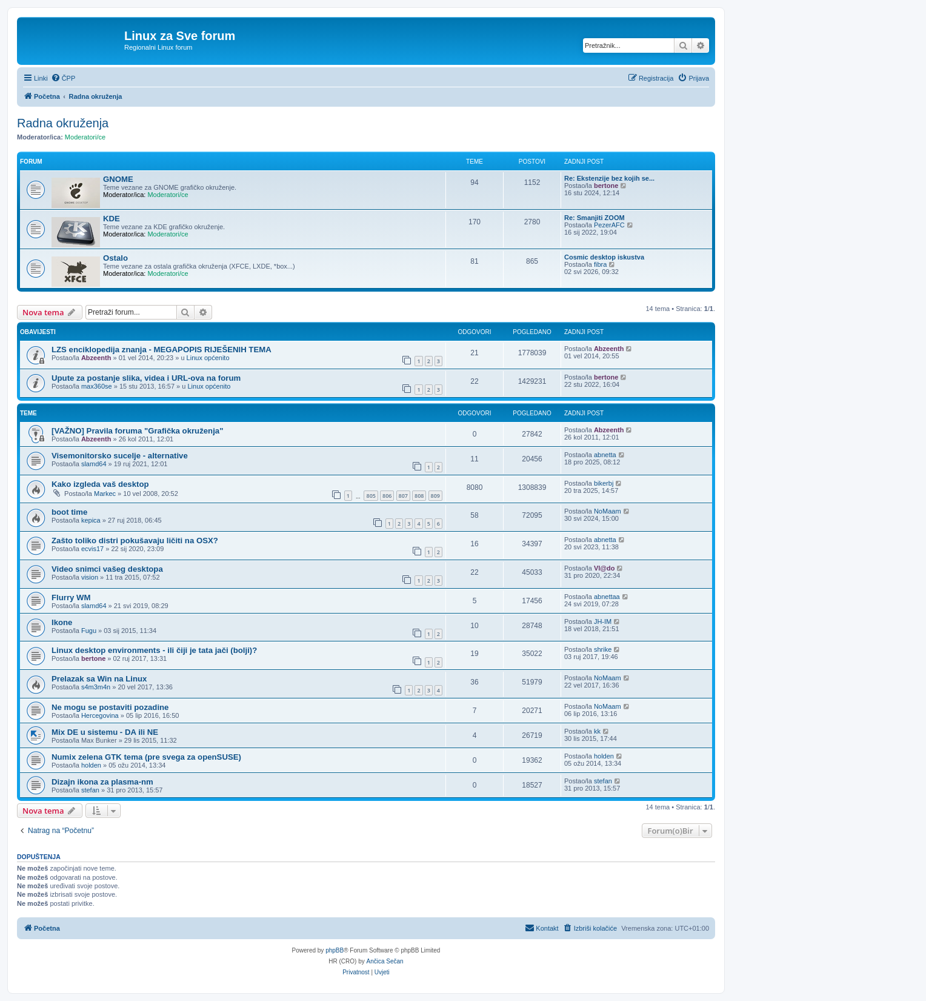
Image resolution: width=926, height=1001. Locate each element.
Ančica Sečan (385, 961)
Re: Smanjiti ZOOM (594, 217)
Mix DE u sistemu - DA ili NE (105, 732)
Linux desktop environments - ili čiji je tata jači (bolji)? (154, 650)
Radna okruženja (62, 123)
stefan (90, 790)
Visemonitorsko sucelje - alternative (120, 455)
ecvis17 (92, 548)
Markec (105, 493)
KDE (111, 218)
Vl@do (604, 568)
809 (435, 496)
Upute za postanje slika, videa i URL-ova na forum (146, 378)
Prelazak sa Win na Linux (99, 678)
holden (91, 765)
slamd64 (94, 463)
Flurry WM (71, 597)
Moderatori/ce (85, 137)
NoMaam (607, 511)
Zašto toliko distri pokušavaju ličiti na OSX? (135, 540)
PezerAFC (609, 225)
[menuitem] (63, 78)
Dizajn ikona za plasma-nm (102, 781)
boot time (69, 512)
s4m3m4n (95, 687)
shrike (602, 649)
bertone (606, 185)
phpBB (334, 950)
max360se (96, 386)
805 (370, 496)
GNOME (118, 179)
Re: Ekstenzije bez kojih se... (609, 178)
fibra (600, 264)
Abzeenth (96, 357)
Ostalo (115, 258)
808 (419, 496)
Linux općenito (208, 357)
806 (386, 496)
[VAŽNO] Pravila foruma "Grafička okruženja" (137, 430)
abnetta (605, 454)
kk (597, 731)
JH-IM (602, 621)
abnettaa (607, 596)
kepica (91, 520)
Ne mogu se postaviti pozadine (110, 707)
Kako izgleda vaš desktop (100, 484)
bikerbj (603, 483)
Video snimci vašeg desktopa (107, 569)
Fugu (88, 630)
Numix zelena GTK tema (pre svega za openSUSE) (146, 757)
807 (403, 496)
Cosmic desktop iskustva (604, 257)
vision (89, 577)
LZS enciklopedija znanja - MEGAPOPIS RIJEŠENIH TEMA (161, 349)
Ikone (62, 622)
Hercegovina (100, 715)
